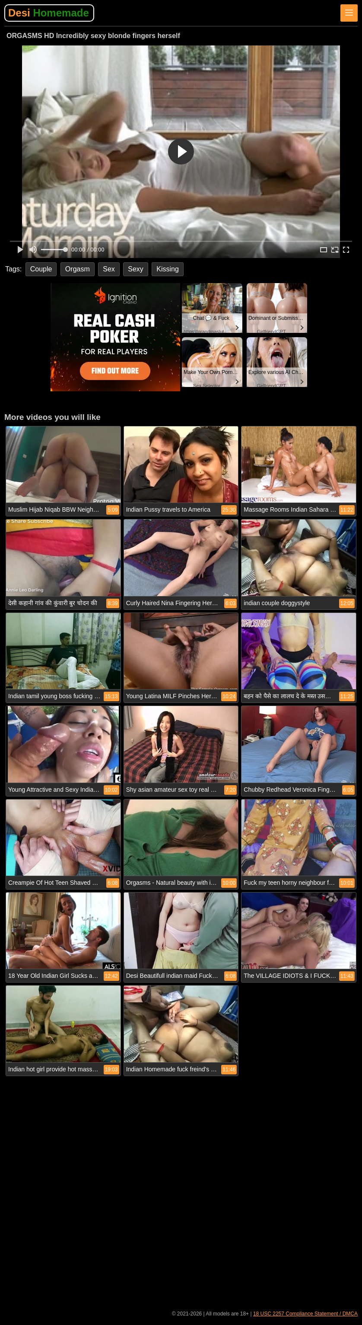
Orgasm (77, 269)
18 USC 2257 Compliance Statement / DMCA (305, 1314)
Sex (109, 269)
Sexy (135, 269)
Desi (48, 13)
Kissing (167, 269)
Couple (41, 269)
